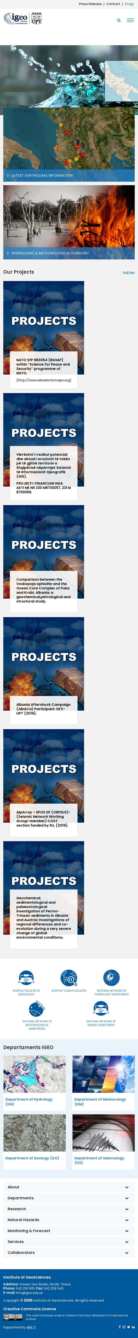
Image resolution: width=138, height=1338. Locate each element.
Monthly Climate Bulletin (69, 991)
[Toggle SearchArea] (119, 20)
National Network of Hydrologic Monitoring (112, 992)
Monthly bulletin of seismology (26, 992)
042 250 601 (25, 1288)
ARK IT (31, 1327)
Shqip (129, 4)
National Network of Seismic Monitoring (101, 1023)
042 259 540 (54, 1288)
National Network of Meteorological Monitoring (37, 1025)
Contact (113, 4)
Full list (129, 273)
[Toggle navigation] (129, 20)
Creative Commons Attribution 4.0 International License (77, 1317)
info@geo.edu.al (29, 1292)
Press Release (90, 4)
